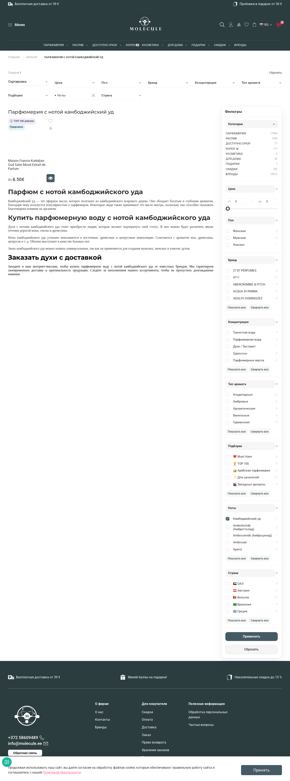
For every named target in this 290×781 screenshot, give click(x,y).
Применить (251, 636)
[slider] (228, 209)
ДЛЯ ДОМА (175, 45)
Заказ (146, 735)
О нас (99, 712)
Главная (14, 57)
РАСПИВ (78, 45)
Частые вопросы (201, 725)
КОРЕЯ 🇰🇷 (132, 45)
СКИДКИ (220, 45)
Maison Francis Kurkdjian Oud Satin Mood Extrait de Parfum (26, 165)
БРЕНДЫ (240, 45)
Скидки (147, 712)
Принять (261, 770)
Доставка (149, 727)
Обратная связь (25, 753)
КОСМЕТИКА (150, 45)
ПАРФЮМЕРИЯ (54, 45)
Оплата (147, 719)
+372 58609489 (23, 737)
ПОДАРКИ (198, 45)
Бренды (101, 727)
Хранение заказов (155, 750)
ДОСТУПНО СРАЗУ (104, 45)
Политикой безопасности (62, 772)
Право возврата (154, 742)
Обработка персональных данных (208, 714)
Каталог (32, 57)
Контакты (102, 719)
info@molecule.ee (25, 743)
